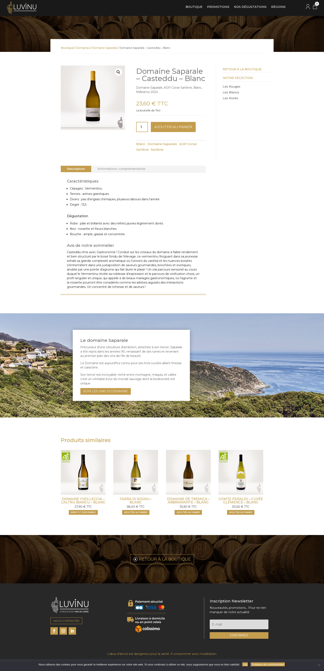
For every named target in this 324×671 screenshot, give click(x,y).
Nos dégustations (250, 7)
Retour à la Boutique (242, 69)
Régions (278, 7)
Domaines (83, 47)
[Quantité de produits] (142, 127)
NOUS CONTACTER (66, 620)
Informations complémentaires (121, 169)
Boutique (194, 7)
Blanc (140, 144)
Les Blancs (231, 92)
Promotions (218, 7)
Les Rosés (230, 98)
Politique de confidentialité (268, 664)
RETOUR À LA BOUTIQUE (165, 559)
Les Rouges (231, 86)
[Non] (319, 665)
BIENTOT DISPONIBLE (83, 512)
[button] (118, 72)
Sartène (157, 149)
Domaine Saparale (104, 47)
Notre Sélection (238, 78)
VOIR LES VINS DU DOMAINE (105, 391)
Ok (245, 664)
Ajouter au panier (173, 127)
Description (76, 169)
